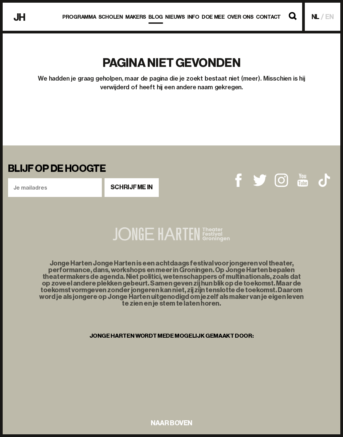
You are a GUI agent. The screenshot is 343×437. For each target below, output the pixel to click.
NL (316, 17)
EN (329, 17)
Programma (79, 17)
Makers (135, 17)
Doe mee (213, 17)
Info (193, 17)
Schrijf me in (132, 187)
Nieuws (175, 17)
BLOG (155, 17)
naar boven (171, 423)
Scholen (110, 17)
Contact (268, 17)
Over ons (240, 17)
